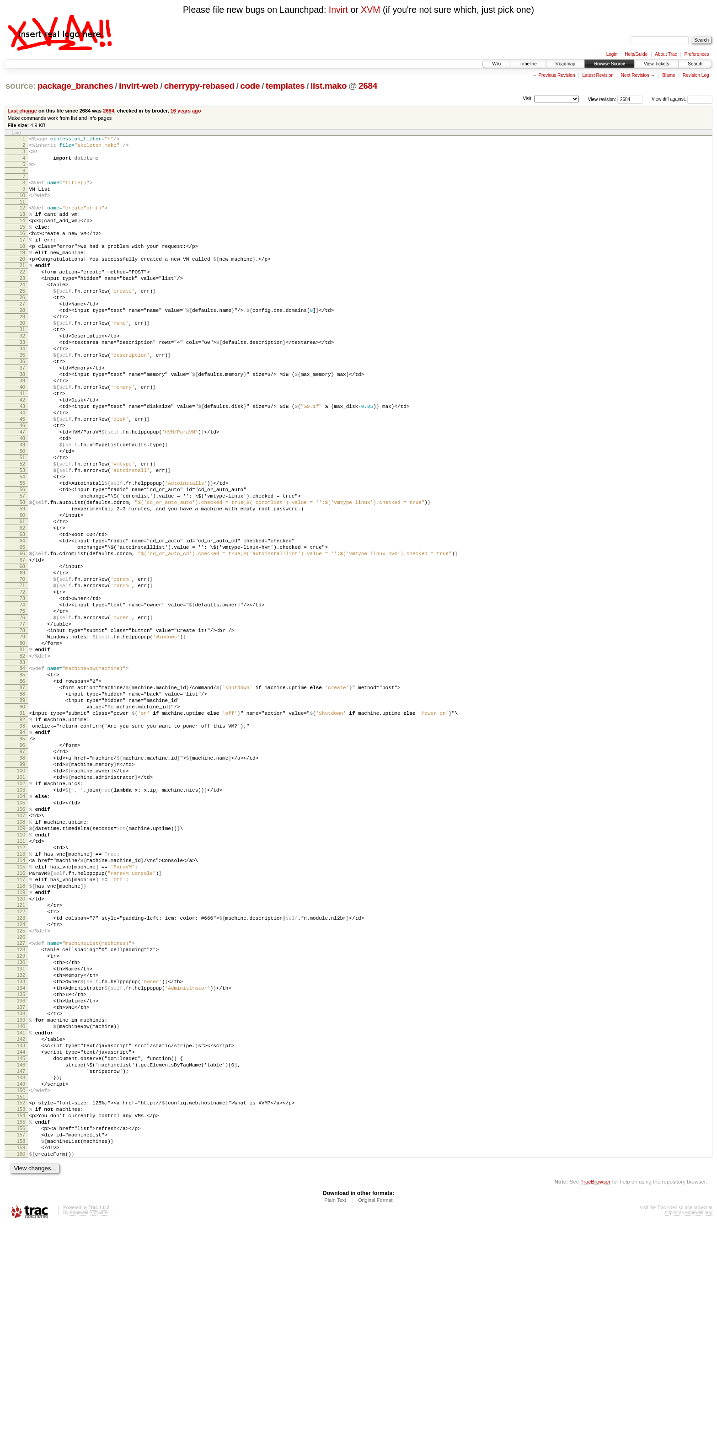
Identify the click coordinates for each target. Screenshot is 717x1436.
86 (22, 792)
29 (22, 351)
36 (22, 405)
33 (22, 382)
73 (22, 693)
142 (21, 1225)
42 (22, 452)
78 (22, 731)
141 (21, 1218)
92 (22, 838)
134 (21, 1163)
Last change (22, 110)
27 (22, 335)
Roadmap (565, 63)
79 (22, 739)
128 (21, 1117)
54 (22, 545)
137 (21, 1187)
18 (22, 265)
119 (21, 1048)
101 (21, 908)
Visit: (528, 98)
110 (21, 978)
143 (21, 1233)
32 (22, 374)
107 (21, 955)
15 (22, 242)
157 (21, 1340)
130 (21, 1132)
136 (21, 1179)
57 (22, 568)
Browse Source (609, 63)
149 (21, 1280)
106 (21, 947)
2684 (367, 86)
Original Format (375, 1411)
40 (22, 436)
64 (22, 623)
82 (22, 763)
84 (22, 776)
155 (21, 1325)
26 (22, 327)
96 (22, 870)
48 (22, 498)
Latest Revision (597, 75)
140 (21, 1210)
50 (22, 514)
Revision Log (696, 75)
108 (21, 963)
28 (22, 343)
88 (22, 807)
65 (22, 630)
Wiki (496, 63)
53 (22, 537)
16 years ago (186, 110)
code (250, 86)
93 (22, 846)
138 (21, 1194)
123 (21, 1079)
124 (21, 1087)
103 (21, 924)
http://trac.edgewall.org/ (688, 1423)
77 (22, 724)
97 (22, 877)
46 (22, 483)
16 (22, 249)
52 (22, 529)
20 (22, 281)
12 (22, 218)
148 (21, 1272)
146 (21, 1256)
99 (22, 893)
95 (22, 862)
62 (22, 607)
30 (22, 358)
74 (22, 700)
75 (22, 708)
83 (22, 770)
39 (22, 428)
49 (22, 506)
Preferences (697, 54)
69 (22, 661)
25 (22, 319)
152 (21, 1301)
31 (22, 366)
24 (22, 312)
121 (21, 1064)
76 (22, 716)
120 (21, 1056)
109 (21, 971)
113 (21, 1002)
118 (21, 1041)
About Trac (666, 54)
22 (22, 296)
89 (22, 815)
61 (22, 599)
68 (22, 654)
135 (21, 1171)
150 (21, 1288)
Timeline (527, 63)
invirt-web (138, 86)
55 (22, 553)
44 (22, 467)
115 (21, 1017)
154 (21, 1317)
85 (22, 784)
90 (22, 823)
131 (21, 1140)
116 (21, 1025)
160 (21, 1363)
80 (22, 747)
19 (22, 273)
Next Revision (635, 75)
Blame (668, 75)
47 (22, 490)
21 (22, 288)
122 (21, 1072)
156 (21, 1332)
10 (22, 205)
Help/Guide (636, 54)
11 (22, 212)
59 (22, 584)
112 (21, 994)
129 (21, 1124)
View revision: (602, 99)
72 (22, 685)
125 (21, 1095)
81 (22, 755)
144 (21, 1241)
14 (22, 234)
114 (21, 1010)
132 (21, 1148)
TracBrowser (595, 1393)
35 (22, 397)
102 (21, 916)
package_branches (75, 86)
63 (22, 615)
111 (21, 986)
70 (22, 669)
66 (22, 638)
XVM (370, 10)
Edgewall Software (88, 1423)
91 (22, 831)
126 (21, 1103)
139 (21, 1202)
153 (21, 1309)
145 (21, 1249)
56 (22, 560)
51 (22, 522)
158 (21, 1348)
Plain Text (335, 1411)
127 (21, 1109)
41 (22, 444)
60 (22, 592)
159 (21, 1356)
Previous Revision (556, 75)
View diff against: (682, 99)
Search (695, 63)
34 (22, 389)
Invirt (338, 10)
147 (21, 1264)
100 (21, 901)
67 (22, 646)
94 (22, 854)
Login (611, 54)
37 (22, 413)
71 (22, 677)
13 (22, 226)
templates (285, 86)
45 (22, 475)
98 (22, 885)
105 (21, 940)
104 (21, 932)
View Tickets (656, 63)
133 (21, 1155)
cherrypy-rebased (199, 86)
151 (21, 1295)
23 (22, 304)
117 (21, 1033)
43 (22, 459)
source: (20, 86)
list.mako (328, 86)
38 (22, 420)
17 (22, 257)
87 (22, 800)
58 (22, 576)
